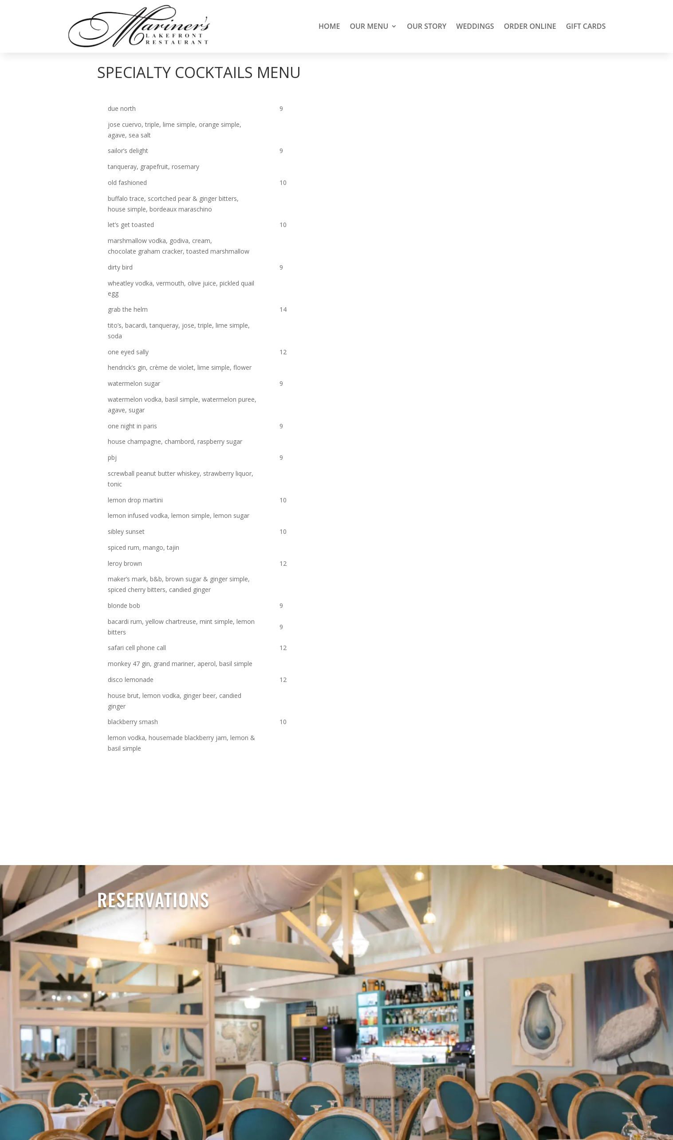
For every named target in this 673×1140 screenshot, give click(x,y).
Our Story (426, 26)
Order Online (530, 26)
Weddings (475, 26)
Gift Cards (586, 26)
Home (329, 26)
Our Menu (369, 26)
